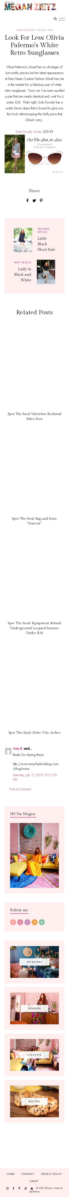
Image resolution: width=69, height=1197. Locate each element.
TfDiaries (49, 1188)
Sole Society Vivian (28, 131)
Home (11, 1174)
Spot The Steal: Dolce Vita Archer (34, 733)
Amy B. (18, 748)
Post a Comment (20, 789)
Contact (28, 1174)
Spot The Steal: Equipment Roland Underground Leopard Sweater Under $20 (34, 628)
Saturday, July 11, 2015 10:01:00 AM (35, 777)
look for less (25, 30)
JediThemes (34, 1191)
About (34, 1181)
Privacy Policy (51, 1174)
